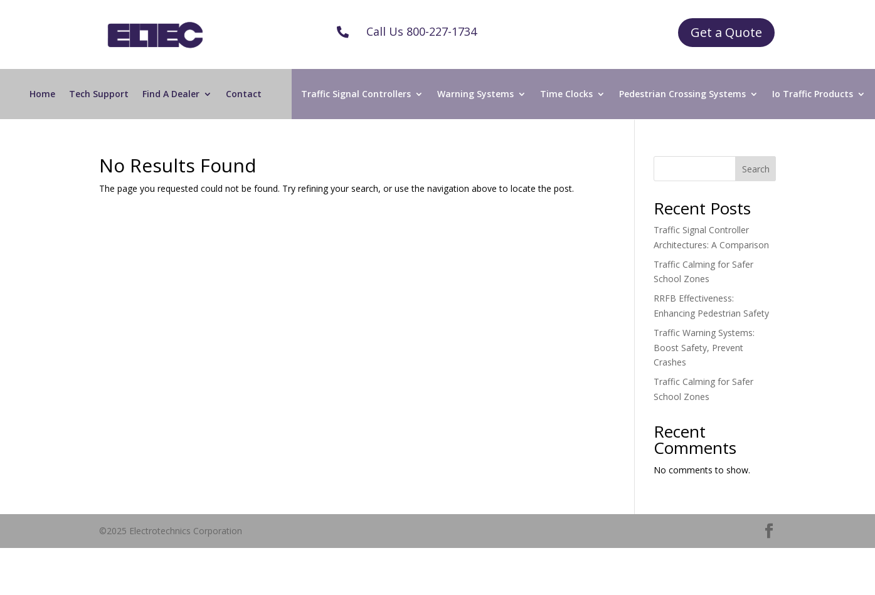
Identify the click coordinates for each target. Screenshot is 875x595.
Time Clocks (566, 95)
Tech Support (99, 95)
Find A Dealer (170, 95)
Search (756, 169)
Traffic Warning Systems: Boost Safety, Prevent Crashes (704, 348)
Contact (244, 95)
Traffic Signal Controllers (356, 95)
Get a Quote (726, 32)
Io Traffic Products (812, 95)
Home (42, 95)
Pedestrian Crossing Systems (682, 95)
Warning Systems (475, 95)
